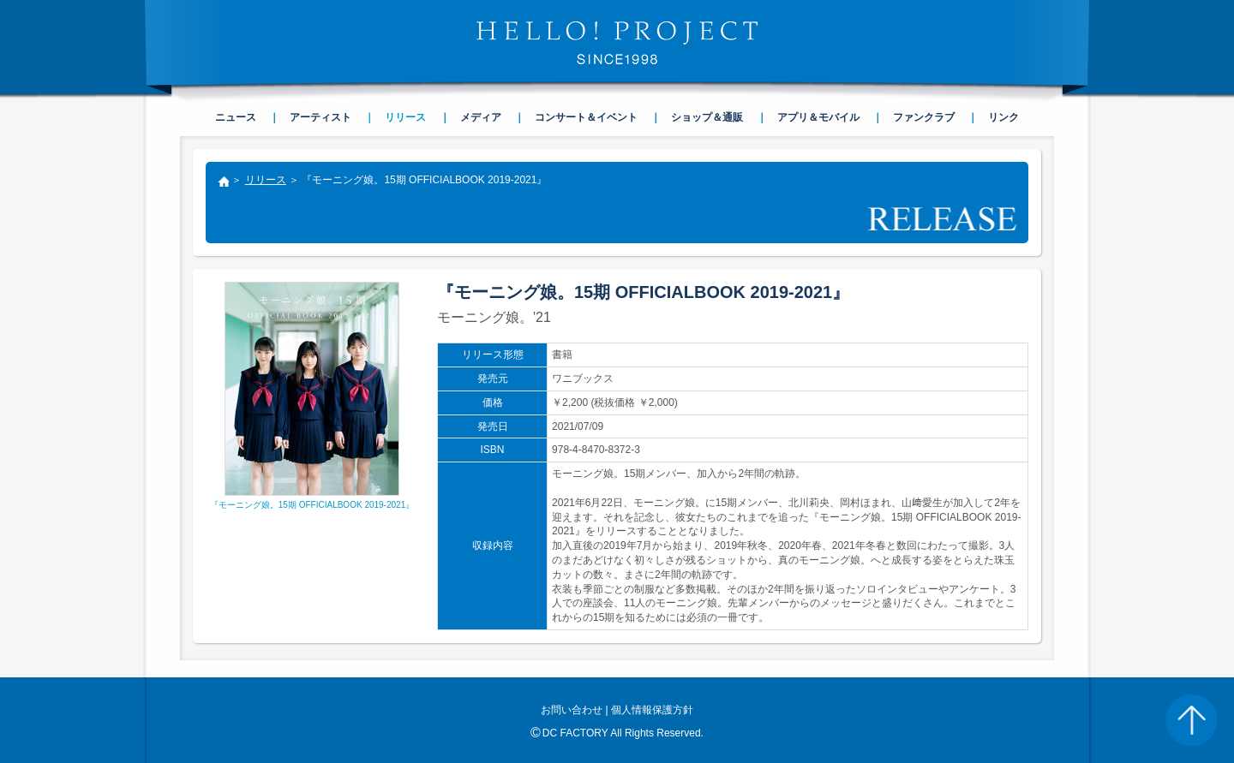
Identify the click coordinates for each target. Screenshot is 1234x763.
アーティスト (320, 117)
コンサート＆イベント (586, 117)
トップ (223, 183)
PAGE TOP (1191, 720)
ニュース (235, 117)
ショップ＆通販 (707, 117)
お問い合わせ (571, 710)
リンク (1003, 117)
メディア (480, 117)
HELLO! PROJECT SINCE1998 (617, 43)
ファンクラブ (924, 117)
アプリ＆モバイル (818, 117)
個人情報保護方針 (652, 710)
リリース (265, 180)
